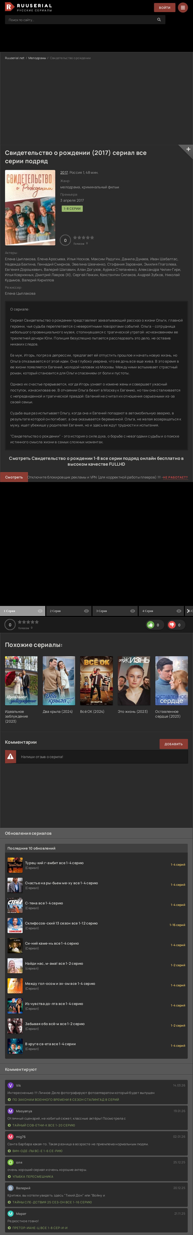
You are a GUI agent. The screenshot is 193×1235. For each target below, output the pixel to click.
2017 (64, 172)
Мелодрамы (37, 58)
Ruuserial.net (15, 58)
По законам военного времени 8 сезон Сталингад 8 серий (63, 1099)
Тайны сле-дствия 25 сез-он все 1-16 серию (50, 1202)
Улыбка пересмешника (31, 1176)
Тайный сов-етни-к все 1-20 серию (41, 1125)
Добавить (174, 744)
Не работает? (175, 477)
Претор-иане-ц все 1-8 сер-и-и (38, 1228)
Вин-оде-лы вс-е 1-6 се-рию (35, 1151)
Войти (164, 8)
